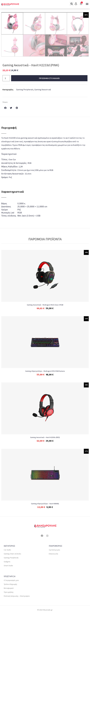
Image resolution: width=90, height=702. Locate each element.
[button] (71, 4)
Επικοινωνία (53, 641)
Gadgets (7, 649)
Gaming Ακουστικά (42, 177)
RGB (19, 300)
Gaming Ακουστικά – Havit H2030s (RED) (45, 525)
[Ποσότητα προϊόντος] (6, 166)
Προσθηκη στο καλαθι (49, 166)
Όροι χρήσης (9, 680)
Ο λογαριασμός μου (11, 668)
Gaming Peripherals (24, 177)
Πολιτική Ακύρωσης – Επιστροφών (17, 684)
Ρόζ (19, 297)
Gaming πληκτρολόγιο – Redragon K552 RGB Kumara (45, 459)
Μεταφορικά (9, 676)
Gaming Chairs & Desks (12, 641)
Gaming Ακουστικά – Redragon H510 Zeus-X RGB (45, 392)
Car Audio (7, 637)
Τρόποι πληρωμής (10, 672)
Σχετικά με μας (54, 637)
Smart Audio (8, 653)
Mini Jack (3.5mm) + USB (28, 303)
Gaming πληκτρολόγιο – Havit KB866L (45, 591)
